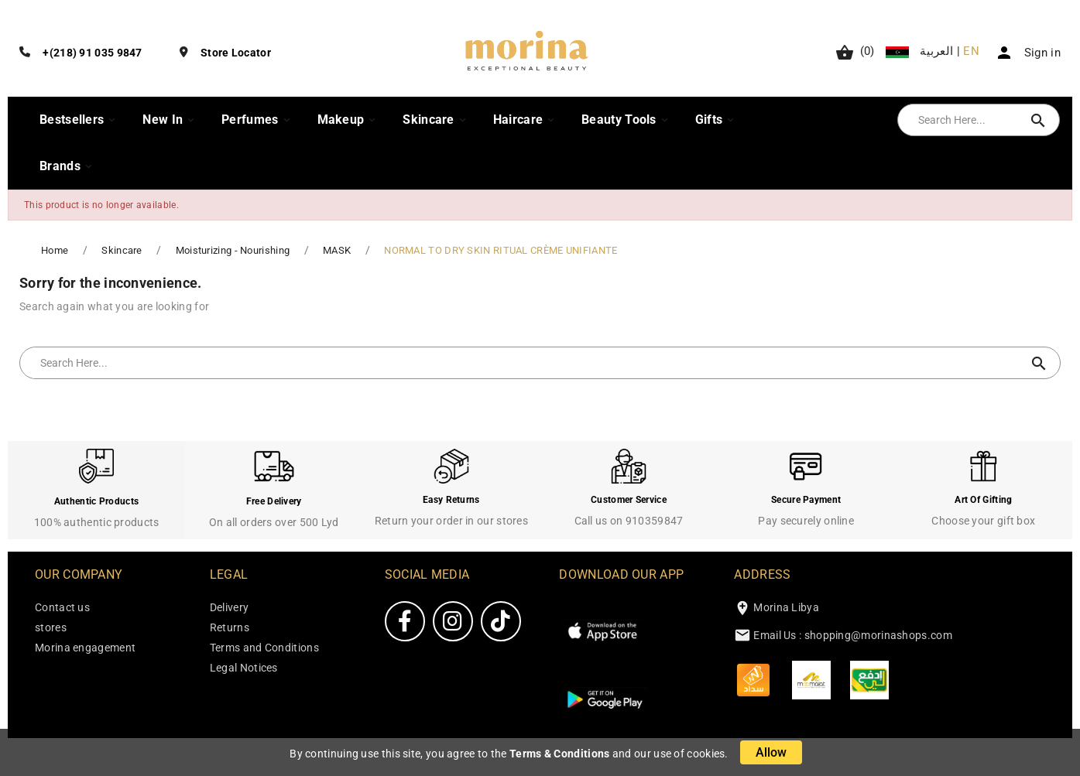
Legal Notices (244, 667)
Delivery (229, 607)
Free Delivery (274, 501)
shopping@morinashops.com (878, 635)
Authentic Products (96, 501)
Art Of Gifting (983, 499)
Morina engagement (85, 647)
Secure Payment (806, 499)
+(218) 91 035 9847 (92, 52)
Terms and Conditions (264, 647)
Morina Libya (786, 607)
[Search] (963, 119)
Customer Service (629, 499)
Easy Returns (451, 499)
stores (51, 627)
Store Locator (236, 52)
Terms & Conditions (559, 753)
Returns (229, 627)
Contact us (62, 607)
